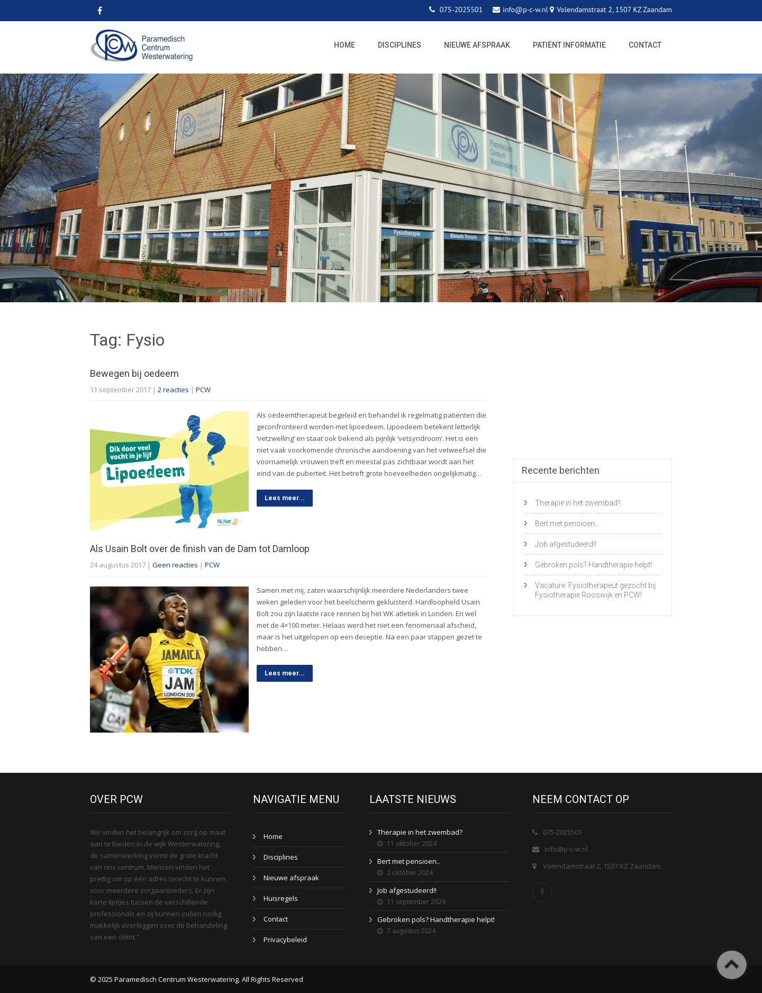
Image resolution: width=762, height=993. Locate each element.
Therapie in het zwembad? (578, 503)
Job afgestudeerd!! (565, 544)
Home (344, 45)
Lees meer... (285, 498)
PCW (203, 389)
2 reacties (173, 389)
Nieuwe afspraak (477, 45)
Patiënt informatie (569, 45)
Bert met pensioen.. (566, 523)
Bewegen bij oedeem (134, 373)
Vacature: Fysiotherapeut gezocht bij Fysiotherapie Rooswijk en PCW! (595, 590)
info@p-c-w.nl (566, 849)
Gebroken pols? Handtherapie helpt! (593, 565)
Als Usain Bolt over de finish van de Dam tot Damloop (200, 548)
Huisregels (281, 898)
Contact (645, 45)
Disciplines (399, 45)
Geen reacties (175, 565)
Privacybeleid (285, 939)
